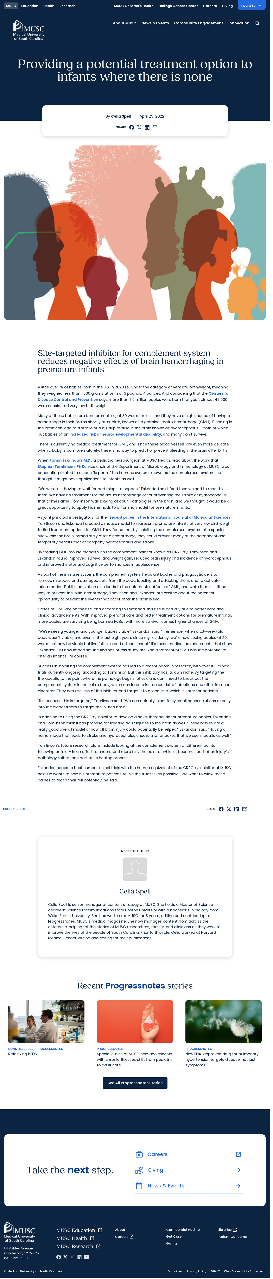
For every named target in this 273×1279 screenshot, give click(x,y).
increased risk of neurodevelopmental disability (115, 434)
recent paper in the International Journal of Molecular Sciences (170, 517)
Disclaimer (175, 1271)
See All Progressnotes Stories (135, 1082)
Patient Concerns (232, 1236)
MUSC (11, 6)
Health (48, 6)
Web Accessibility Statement (245, 1271)
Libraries (227, 1230)
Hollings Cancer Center (178, 6)
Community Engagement (198, 23)
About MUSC (124, 23)
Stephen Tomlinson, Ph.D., (62, 466)
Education (29, 6)
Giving (227, 6)
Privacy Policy (196, 1271)
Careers (210, 6)
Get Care (174, 1236)
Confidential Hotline (183, 1229)
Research (67, 6)
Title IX (215, 1271)
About (120, 1229)
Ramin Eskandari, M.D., (70, 460)
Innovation (238, 23)
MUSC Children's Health (133, 6)
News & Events (155, 23)
